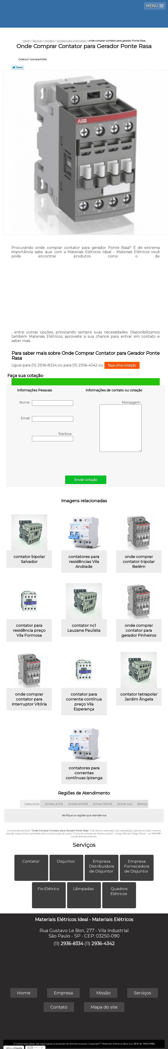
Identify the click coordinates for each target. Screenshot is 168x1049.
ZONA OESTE (102, 804)
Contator (31, 861)
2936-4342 (103, 943)
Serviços (84, 844)
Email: (47, 419)
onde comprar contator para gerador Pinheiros (138, 630)
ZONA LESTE (54, 804)
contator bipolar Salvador (29, 559)
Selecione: (32, 804)
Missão (103, 992)
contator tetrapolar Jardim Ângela (138, 696)
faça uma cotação (122, 365)
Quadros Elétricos (119, 891)
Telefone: (52, 436)
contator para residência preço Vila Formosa (29, 630)
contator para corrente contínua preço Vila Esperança (84, 701)
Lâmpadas (84, 888)
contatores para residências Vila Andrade (83, 561)
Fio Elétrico (49, 888)
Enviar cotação (85, 480)
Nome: (46, 403)
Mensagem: (121, 426)
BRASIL (142, 804)
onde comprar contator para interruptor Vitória (29, 699)
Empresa (63, 992)
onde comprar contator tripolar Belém (139, 561)
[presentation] (45, 457)
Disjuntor (66, 861)
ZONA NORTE (78, 804)
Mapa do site (104, 1007)
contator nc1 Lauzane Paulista (83, 628)
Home (23, 992)
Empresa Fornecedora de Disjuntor (136, 866)
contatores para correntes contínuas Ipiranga (84, 773)
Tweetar (17, 67)
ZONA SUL (125, 804)
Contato (58, 1007)
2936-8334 (72, 943)
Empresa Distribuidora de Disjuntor (101, 866)
